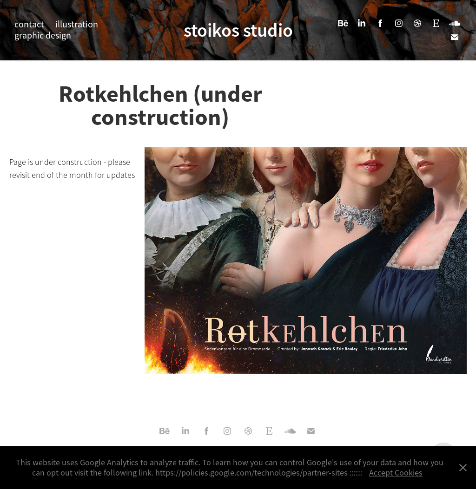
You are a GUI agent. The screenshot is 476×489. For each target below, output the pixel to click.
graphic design (42, 35)
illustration (76, 24)
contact (29, 24)
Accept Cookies (396, 473)
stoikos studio (238, 30)
